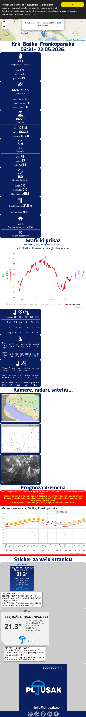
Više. (34, 5)
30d (59, 235)
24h (47, 235)
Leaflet (67, 31)
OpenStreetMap (79, 31)
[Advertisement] (24, 51)
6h (41, 235)
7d (53, 235)
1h (35, 235)
